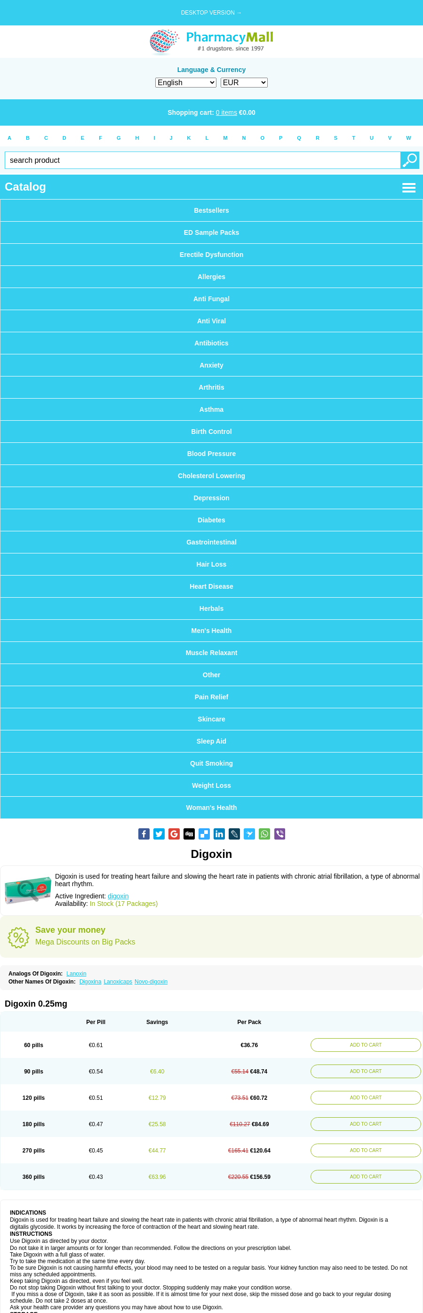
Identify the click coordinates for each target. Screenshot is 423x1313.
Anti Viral (211, 321)
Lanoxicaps (118, 981)
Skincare (211, 719)
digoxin (118, 896)
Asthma (211, 409)
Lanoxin (76, 973)
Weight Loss (211, 785)
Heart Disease (211, 586)
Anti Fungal (211, 299)
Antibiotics (211, 343)
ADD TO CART (366, 1045)
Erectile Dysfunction (211, 254)
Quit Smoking (211, 763)
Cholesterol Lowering (211, 476)
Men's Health (212, 630)
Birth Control (211, 431)
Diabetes (211, 520)
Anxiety (211, 365)
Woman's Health (211, 807)
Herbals (211, 608)
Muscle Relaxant (212, 652)
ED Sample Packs (211, 232)
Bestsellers (211, 210)
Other (211, 675)
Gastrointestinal (211, 542)
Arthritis (211, 387)
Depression (211, 498)
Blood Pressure (211, 453)
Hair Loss (212, 564)
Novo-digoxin (151, 981)
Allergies (211, 276)
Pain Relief (212, 697)
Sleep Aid (211, 741)
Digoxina (91, 981)
